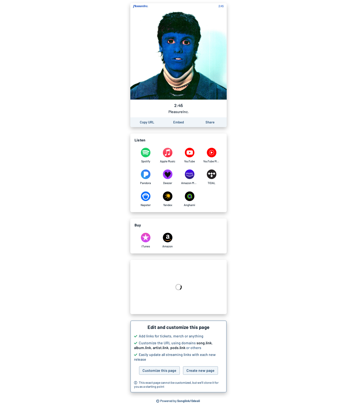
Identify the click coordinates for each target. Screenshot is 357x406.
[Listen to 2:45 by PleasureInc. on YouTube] (189, 155)
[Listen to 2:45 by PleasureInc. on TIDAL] (211, 177)
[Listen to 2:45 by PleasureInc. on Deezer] (167, 177)
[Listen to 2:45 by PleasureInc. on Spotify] (146, 155)
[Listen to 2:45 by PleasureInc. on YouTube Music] (211, 155)
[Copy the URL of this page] (147, 122)
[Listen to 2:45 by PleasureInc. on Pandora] (146, 177)
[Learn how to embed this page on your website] (178, 122)
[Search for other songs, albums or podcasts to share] (178, 401)
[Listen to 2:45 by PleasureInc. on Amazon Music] (189, 177)
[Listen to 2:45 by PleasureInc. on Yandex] (167, 199)
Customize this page (159, 370)
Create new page (200, 370)
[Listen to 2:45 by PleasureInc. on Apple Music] (167, 155)
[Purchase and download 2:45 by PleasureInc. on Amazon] (167, 240)
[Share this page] (210, 122)
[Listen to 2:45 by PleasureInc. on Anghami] (189, 199)
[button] (178, 356)
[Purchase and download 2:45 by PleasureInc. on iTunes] (146, 240)
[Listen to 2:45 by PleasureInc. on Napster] (146, 199)
